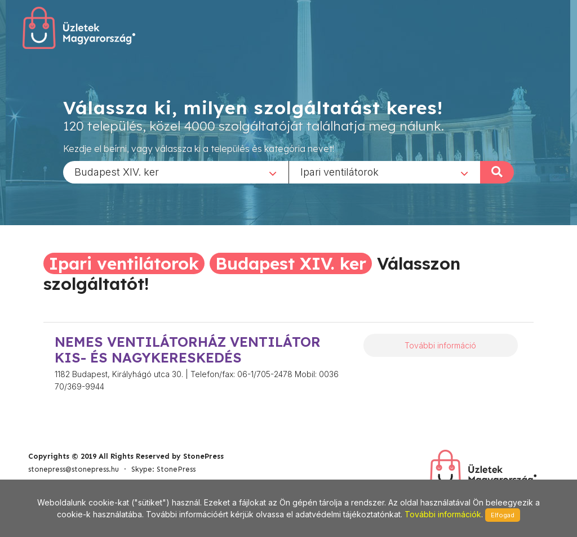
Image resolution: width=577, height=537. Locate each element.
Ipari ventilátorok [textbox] (339, 171)
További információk (443, 514)
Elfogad (502, 515)
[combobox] (175, 171)
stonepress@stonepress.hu (73, 469)
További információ (440, 345)
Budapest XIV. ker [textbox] (116, 171)
